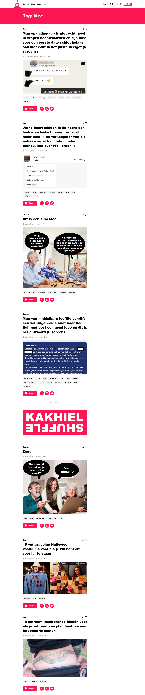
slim (55, 292)
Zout (27, 451)
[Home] (17, 4)
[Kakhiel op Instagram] (111, 4)
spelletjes (63, 292)
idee (68, 98)
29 (84, 540)
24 (84, 447)
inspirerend (33, 681)
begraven (31, 292)
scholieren (58, 382)
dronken (52, 192)
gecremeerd (41, 292)
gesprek (61, 98)
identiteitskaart (40, 518)
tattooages (43, 681)
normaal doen (77, 98)
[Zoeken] (121, 4)
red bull (49, 382)
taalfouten (68, 382)
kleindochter (52, 518)
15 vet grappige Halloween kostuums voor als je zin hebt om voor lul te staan (51, 549)
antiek (34, 192)
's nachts (26, 192)
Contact (105, 4)
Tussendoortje (54, 402)
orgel (35, 196)
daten (33, 98)
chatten (26, 98)
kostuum (42, 598)
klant (68, 378)
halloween (27, 598)
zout (60, 518)
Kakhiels (26, 4)
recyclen (41, 382)
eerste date (51, 98)
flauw (25, 518)
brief (44, 378)
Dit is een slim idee (39, 219)
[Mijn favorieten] (117, 4)
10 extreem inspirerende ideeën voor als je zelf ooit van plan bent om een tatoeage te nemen (55, 626)
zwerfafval (27, 386)
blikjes (38, 378)
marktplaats (27, 196)
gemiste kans (53, 378)
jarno (73, 192)
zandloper (72, 292)
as (24, 292)
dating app (41, 98)
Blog (33, 4)
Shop (47, 4)
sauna (26, 101)
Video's (39, 4)
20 (84, 617)
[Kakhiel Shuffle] (128, 4)
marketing (76, 378)
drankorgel (43, 192)
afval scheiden (28, 378)
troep (75, 382)
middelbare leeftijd (29, 382)
